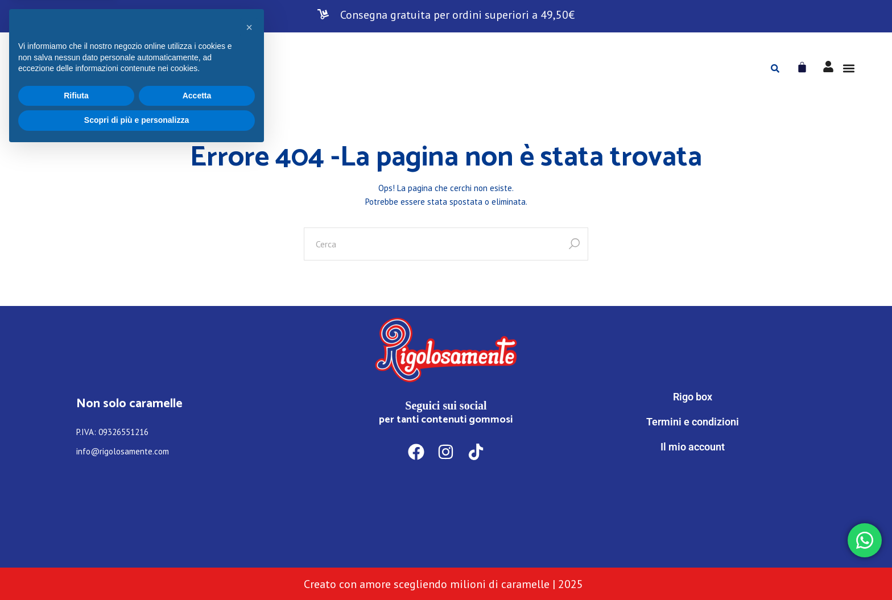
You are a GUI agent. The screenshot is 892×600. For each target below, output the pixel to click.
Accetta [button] (197, 544)
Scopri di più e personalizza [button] (136, 568)
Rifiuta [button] (76, 544)
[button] (848, 68)
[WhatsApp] (692, 494)
